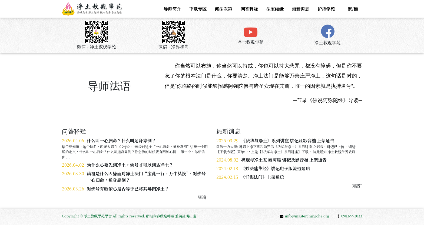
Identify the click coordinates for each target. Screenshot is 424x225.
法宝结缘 (275, 9)
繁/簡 (353, 9)
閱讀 (357, 186)
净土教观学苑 (250, 42)
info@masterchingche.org (304, 216)
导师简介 (172, 9)
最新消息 (300, 9)
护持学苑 (326, 9)
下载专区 (198, 9)
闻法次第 (223, 9)
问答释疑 (249, 9)
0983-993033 (349, 216)
